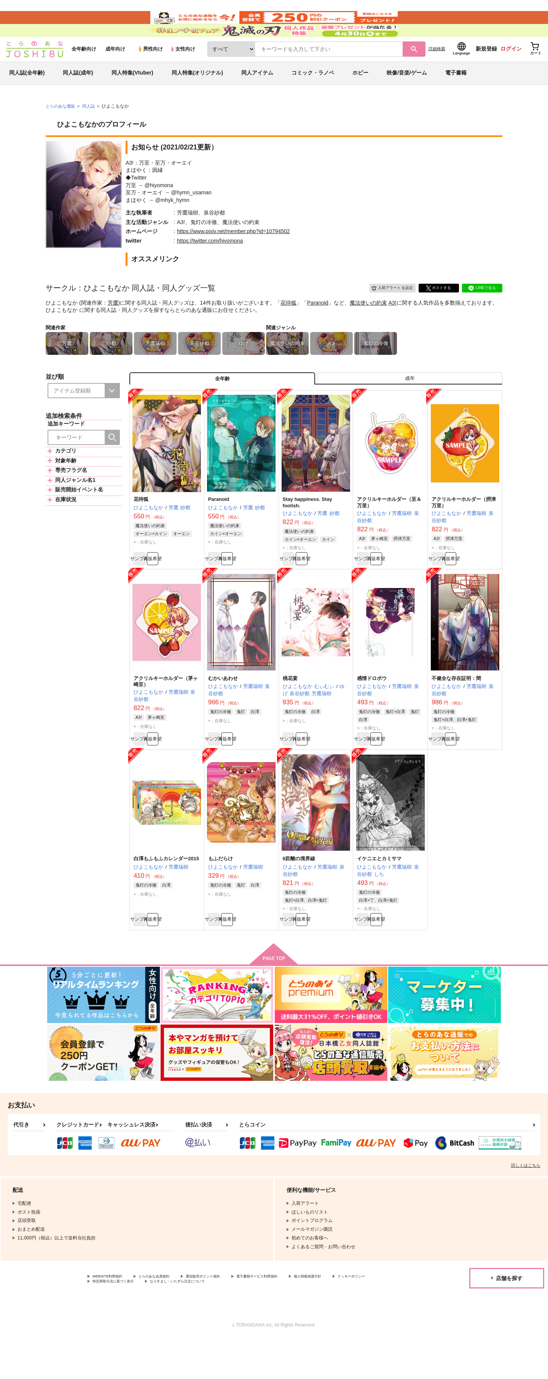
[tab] (409, 401)
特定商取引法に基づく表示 (172, 1321)
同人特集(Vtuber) (132, 93)
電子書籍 (456, 93)
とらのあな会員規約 (168, 1314)
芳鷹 (113, 322)
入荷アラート (386, 306)
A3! (393, 322)
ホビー (360, 93)
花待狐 (288, 322)
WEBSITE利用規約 (111, 1314)
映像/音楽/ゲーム (407, 93)
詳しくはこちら (525, 1203)
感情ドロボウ (372, 708)
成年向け (115, 69)
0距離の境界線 (299, 892)
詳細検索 (437, 69)
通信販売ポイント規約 (228, 1314)
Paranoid (317, 322)
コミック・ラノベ (313, 93)
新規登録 (486, 69)
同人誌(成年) (78, 93)
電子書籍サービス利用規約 (294, 1314)
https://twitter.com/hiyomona (210, 261)
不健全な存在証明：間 (456, 708)
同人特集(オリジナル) (197, 93)
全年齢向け (84, 69)
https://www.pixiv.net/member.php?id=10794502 (233, 251)
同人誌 (92, 126)
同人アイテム (257, 93)
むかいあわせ (223, 708)
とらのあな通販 (62, 126)
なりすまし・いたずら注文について (253, 1321)
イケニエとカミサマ (379, 892)
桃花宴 (290, 708)
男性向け (150, 69)
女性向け (182, 69)
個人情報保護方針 (356, 1314)
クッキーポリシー (110, 1321)
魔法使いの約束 (368, 322)
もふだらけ (220, 892)
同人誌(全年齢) (27, 93)
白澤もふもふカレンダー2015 (166, 892)
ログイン (511, 69)
